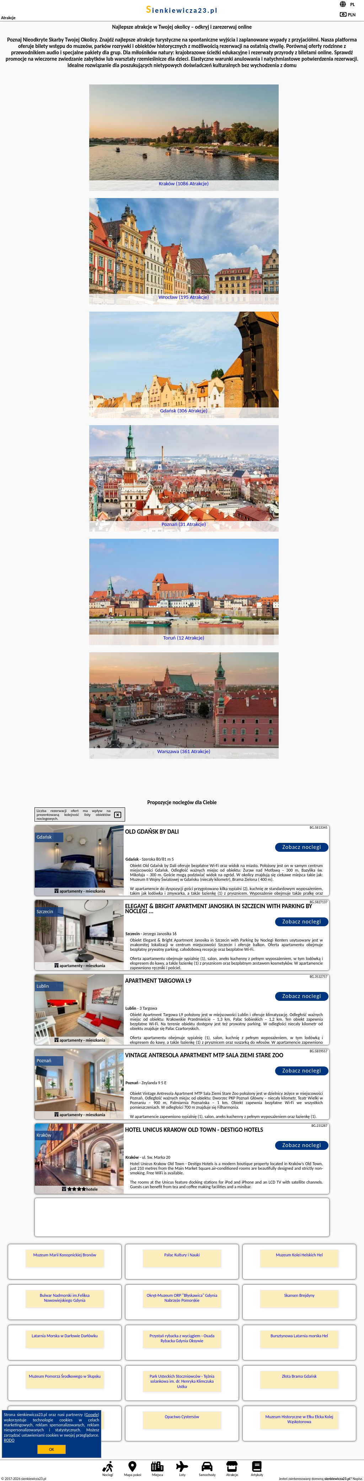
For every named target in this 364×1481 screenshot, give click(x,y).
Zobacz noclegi (302, 847)
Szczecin (45, 912)
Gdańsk (44, 837)
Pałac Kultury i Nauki (182, 1254)
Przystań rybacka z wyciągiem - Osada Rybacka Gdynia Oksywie (182, 1338)
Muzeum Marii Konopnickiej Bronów (64, 1254)
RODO (9, 1440)
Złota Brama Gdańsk (299, 1376)
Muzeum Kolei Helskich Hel (299, 1254)
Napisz (357, 1478)
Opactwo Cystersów (182, 1416)
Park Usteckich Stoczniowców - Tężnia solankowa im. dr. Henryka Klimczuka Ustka (182, 1381)
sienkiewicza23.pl (182, 10)
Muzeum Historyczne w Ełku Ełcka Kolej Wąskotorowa (299, 1419)
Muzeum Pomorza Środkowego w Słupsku (65, 1376)
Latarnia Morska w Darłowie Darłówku (65, 1335)
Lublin (43, 986)
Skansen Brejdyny (299, 1295)
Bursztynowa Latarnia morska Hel (299, 1335)
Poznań (44, 1061)
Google (92, 1414)
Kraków (44, 1135)
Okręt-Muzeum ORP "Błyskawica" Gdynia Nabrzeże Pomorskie (182, 1298)
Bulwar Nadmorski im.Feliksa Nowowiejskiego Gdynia (65, 1298)
